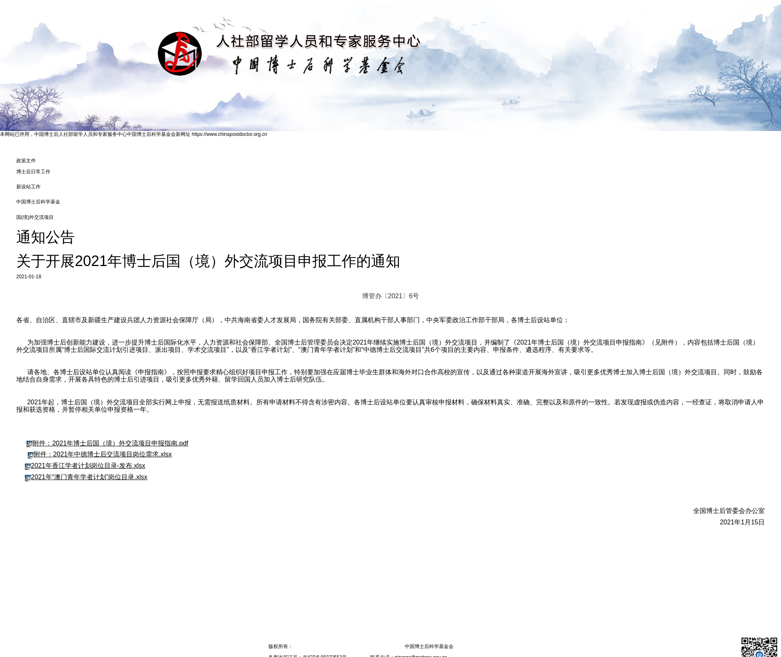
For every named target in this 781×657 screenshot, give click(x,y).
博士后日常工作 (33, 172)
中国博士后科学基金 (38, 202)
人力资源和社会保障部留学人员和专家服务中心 (344, 646)
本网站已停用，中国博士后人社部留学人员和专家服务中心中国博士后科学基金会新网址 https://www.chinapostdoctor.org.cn (133, 134)
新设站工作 (28, 187)
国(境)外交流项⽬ (35, 217)
